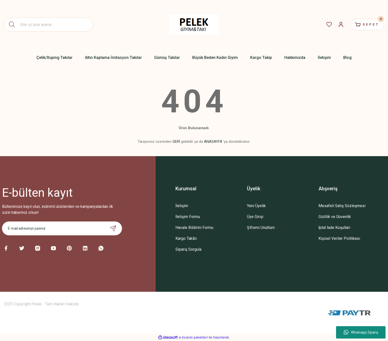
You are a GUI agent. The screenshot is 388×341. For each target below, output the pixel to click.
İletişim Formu (187, 216)
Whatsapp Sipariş (361, 332)
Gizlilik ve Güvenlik (334, 216)
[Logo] (194, 24)
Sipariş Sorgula (188, 249)
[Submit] (113, 228)
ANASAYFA (213, 141)
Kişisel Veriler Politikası (339, 238)
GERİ (176, 141)
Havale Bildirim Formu (194, 227)
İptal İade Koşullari (334, 227)
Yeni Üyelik (256, 205)
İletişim (181, 205)
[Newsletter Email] (62, 228)
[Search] (48, 24)
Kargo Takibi (186, 238)
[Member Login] (337, 24)
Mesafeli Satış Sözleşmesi (341, 205)
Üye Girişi (255, 216)
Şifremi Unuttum (261, 227)
